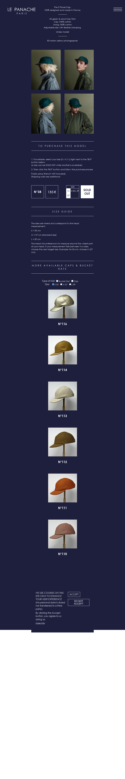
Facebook (62, 768)
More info (40, 623)
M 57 (68, 342)
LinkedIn (70, 768)
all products (21, 762)
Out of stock (87, 340)
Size (73, 336)
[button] (46, 219)
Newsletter (63, 748)
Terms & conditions (63, 751)
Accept (74, 594)
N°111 (62, 657)
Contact (63, 744)
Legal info (63, 755)
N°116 (62, 473)
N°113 (62, 565)
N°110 (62, 703)
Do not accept (78, 602)
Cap (76, 430)
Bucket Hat (64, 430)
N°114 (62, 519)
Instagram (54, 768)
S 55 (73, 340)
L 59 (77, 340)
